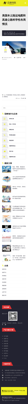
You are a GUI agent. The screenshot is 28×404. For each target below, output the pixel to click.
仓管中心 (6, 353)
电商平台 (4, 272)
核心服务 (6, 355)
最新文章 (4, 295)
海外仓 (18, 95)
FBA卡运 (11, 151)
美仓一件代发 (12, 124)
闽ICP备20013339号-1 (7, 397)
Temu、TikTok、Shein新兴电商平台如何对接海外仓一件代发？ (19, 168)
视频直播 (4, 285)
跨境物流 (4, 275)
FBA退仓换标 (12, 135)
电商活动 (4, 269)
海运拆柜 (11, 140)
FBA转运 (15, 95)
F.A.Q (5, 358)
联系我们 (6, 348)
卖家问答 (4, 279)
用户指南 (6, 351)
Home (5, 32)
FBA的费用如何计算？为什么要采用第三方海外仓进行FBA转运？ (19, 248)
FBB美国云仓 (17, 391)
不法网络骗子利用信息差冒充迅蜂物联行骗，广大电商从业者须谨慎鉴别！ (19, 208)
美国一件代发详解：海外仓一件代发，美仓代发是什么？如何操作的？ (19, 257)
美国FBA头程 (12, 156)
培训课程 (4, 282)
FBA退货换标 (9, 95)
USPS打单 (11, 118)
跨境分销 (11, 129)
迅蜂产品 (6, 338)
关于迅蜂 (6, 336)
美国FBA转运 (12, 146)
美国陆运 (6, 96)
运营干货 (11, 32)
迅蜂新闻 (4, 288)
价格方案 (6, 343)
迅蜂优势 (6, 341)
